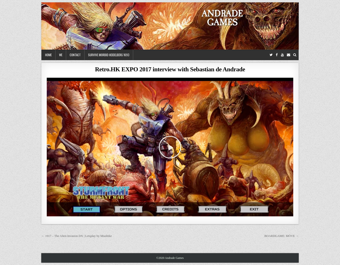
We (60, 54)
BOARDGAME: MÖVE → (281, 236)
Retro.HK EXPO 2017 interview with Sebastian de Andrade (170, 69)
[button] (170, 147)
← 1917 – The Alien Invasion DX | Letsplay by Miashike (76, 236)
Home (48, 54)
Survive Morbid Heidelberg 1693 (108, 54)
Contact (75, 54)
